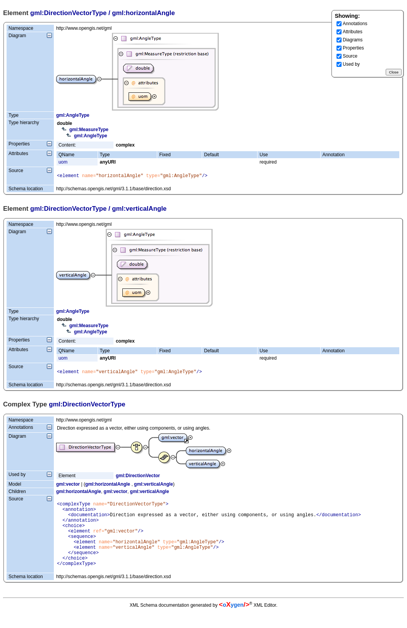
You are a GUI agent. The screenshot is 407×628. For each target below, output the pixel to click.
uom (62, 162)
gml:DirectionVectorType (68, 13)
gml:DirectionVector (138, 478)
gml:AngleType (72, 115)
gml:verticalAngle (153, 486)
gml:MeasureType (88, 129)
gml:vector (68, 486)
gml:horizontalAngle (107, 486)
